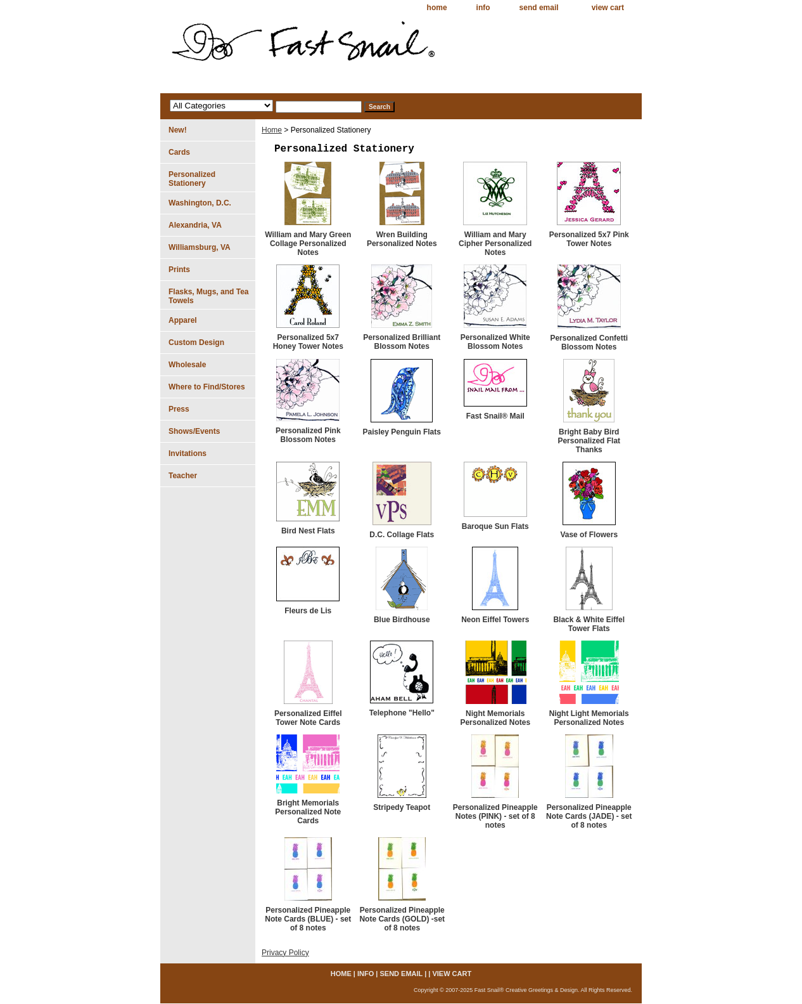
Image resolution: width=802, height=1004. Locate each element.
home (437, 7)
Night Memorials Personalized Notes (495, 718)
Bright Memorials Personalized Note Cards (308, 812)
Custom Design (196, 342)
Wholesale (187, 364)
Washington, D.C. (200, 203)
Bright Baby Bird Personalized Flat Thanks (588, 440)
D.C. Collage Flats (401, 534)
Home (272, 130)
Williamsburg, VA (200, 247)
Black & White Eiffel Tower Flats (589, 624)
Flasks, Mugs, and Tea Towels (208, 296)
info (483, 7)
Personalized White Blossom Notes (495, 342)
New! (178, 130)
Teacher (183, 475)
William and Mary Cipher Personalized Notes (495, 243)
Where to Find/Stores (207, 386)
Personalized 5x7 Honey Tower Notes (308, 342)
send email (539, 7)
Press (179, 409)
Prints (179, 269)
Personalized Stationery (192, 179)
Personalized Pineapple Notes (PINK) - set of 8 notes (495, 816)
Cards (179, 152)
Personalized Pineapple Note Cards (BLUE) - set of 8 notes (308, 919)
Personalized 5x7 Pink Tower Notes (589, 239)
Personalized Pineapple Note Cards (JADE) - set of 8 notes (589, 816)
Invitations (188, 453)
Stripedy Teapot (401, 807)
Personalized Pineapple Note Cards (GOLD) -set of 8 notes (402, 919)
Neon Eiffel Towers (495, 619)
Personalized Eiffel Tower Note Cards (308, 718)
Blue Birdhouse (402, 619)
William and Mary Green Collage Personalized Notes (308, 243)
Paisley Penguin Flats (402, 431)
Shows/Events (194, 431)
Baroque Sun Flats (495, 526)
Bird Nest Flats (308, 530)
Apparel (183, 320)
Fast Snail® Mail (495, 416)
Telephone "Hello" (402, 712)
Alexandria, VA (195, 225)
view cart (608, 7)
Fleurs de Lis (307, 610)
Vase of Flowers (589, 534)
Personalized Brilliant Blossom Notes (401, 342)
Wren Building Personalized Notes (402, 239)
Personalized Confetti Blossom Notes (589, 342)
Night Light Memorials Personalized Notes (589, 718)
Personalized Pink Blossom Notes (308, 435)
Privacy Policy (285, 952)
